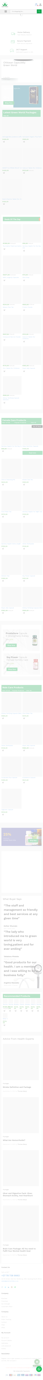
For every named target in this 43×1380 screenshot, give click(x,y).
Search (39, 11)
